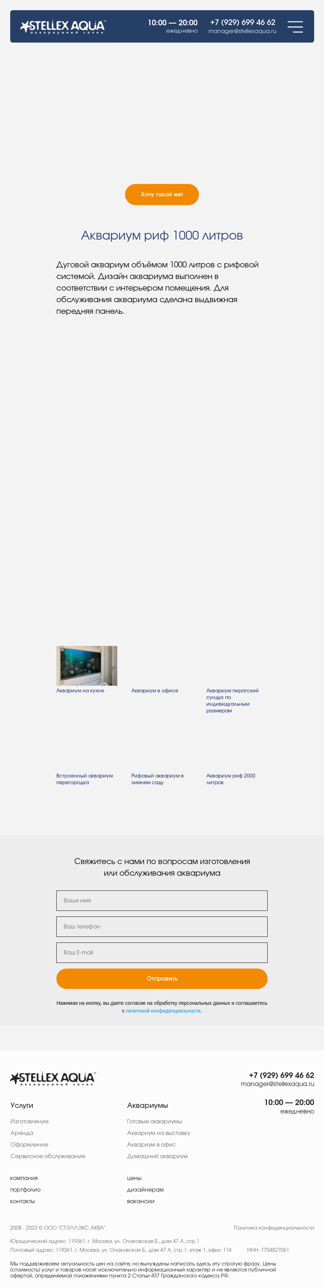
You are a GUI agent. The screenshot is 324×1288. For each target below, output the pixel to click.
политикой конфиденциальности (163, 1011)
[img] (53, 1078)
